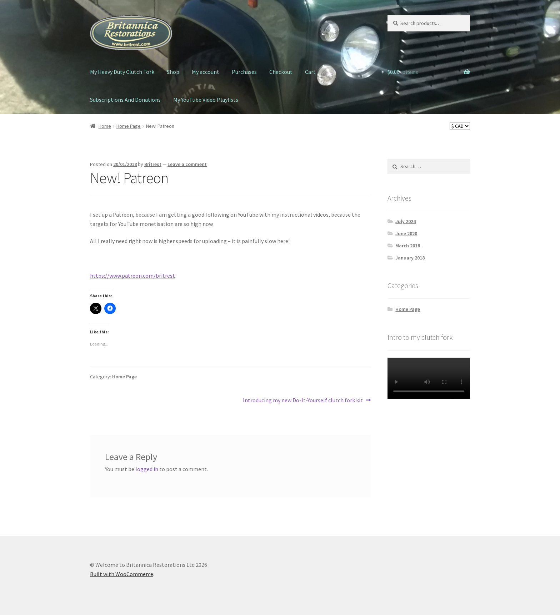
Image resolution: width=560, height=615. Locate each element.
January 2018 (410, 257)
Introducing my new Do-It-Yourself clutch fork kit (303, 400)
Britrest (152, 164)
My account (205, 71)
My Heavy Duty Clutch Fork (122, 71)
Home (105, 126)
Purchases (244, 71)
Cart (310, 71)
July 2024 (405, 221)
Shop (173, 71)
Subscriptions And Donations (125, 99)
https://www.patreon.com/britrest (132, 275)
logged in (146, 469)
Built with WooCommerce (121, 574)
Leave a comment (187, 164)
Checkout (280, 71)
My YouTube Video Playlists (205, 99)
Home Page (128, 126)
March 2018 (407, 245)
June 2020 (406, 233)
